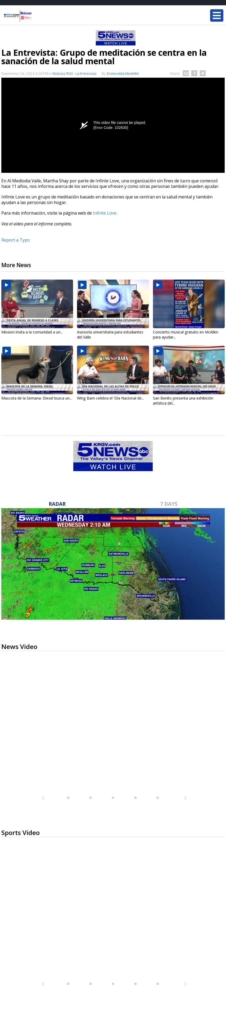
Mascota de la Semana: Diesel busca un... (36, 398)
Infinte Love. (104, 213)
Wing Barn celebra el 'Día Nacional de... (110, 398)
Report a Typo (15, 240)
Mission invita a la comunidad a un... (32, 332)
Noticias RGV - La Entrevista (74, 73)
